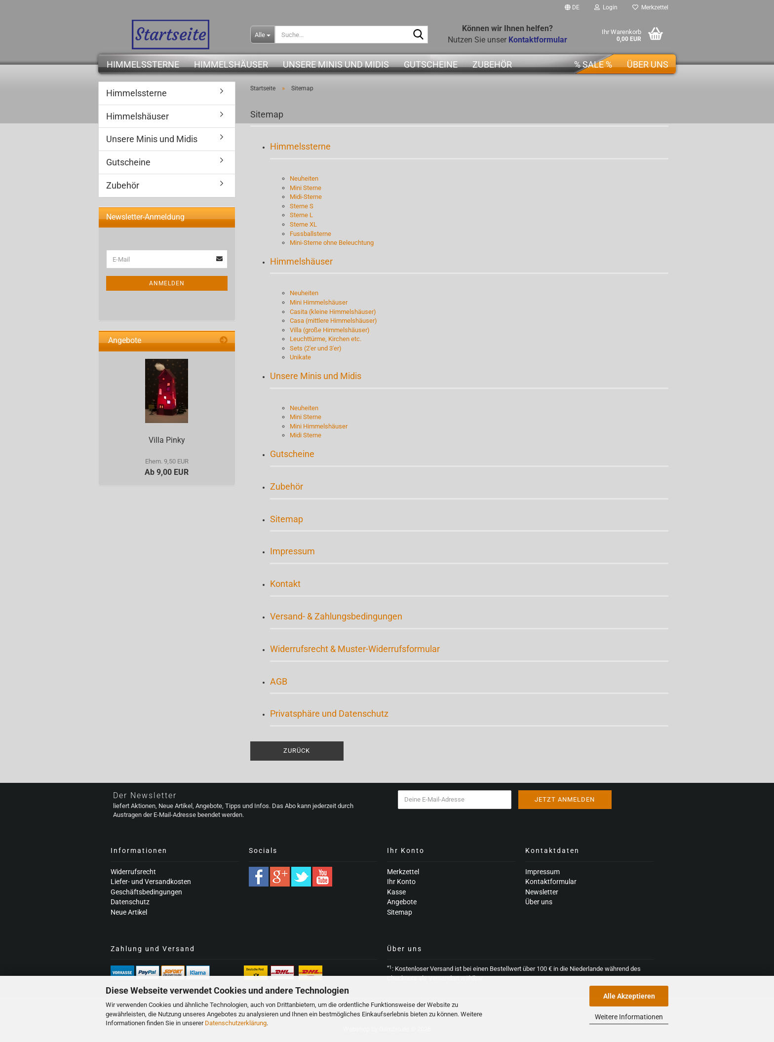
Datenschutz (130, 902)
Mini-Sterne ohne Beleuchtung (332, 242)
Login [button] (606, 7)
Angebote (402, 902)
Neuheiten (304, 178)
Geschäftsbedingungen (146, 892)
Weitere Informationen (629, 1017)
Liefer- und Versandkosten (151, 882)
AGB (278, 681)
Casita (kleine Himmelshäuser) (333, 311)
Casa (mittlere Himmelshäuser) (333, 320)
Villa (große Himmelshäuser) (330, 330)
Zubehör (492, 64)
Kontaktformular (551, 882)
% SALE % (593, 64)
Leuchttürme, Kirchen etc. (325, 339)
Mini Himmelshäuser (319, 302)
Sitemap (286, 519)
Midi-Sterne (306, 196)
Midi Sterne (305, 435)
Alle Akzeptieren (629, 996)
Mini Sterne (305, 188)
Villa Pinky (167, 440)
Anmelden (167, 283)
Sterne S (301, 206)
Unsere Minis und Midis (336, 64)
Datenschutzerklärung (236, 1023)
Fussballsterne (310, 233)
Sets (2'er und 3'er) (316, 348)
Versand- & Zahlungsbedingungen (336, 616)
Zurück (296, 750)
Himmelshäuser (231, 64)
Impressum (292, 551)
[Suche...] (262, 34)
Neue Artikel (129, 912)
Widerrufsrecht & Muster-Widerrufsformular (355, 649)
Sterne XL (303, 224)
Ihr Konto (401, 882)
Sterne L (301, 215)
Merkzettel (650, 7)
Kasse (396, 892)
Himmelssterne (143, 64)
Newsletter (541, 892)
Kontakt (285, 584)
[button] (572, 7)
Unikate (300, 357)
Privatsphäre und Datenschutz (329, 713)
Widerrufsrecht (133, 872)
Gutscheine (431, 64)
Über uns (647, 64)
